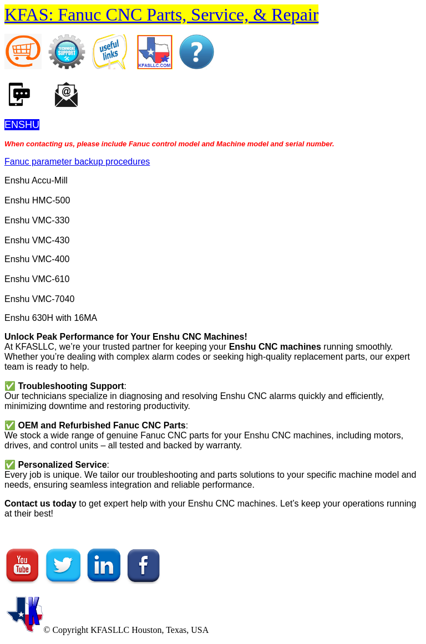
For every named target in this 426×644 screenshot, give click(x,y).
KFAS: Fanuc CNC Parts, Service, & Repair (161, 14)
